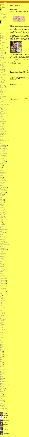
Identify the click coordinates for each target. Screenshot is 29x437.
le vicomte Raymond (2, 246)
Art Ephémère (1, 49)
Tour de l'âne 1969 (1, 357)
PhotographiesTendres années (2, 301)
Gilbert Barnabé (1, 139)
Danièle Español (1, 93)
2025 (1, 8)
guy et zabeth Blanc (1, 142)
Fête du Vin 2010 (1, 126)
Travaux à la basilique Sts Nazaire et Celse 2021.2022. (4, 385)
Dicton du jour (1, 101)
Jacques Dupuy (1, 175)
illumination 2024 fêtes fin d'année (3, 172)
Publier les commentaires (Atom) (15, 99)
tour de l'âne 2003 (1, 362)
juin (1, 13)
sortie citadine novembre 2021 (2, 337)
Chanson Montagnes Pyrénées (2, 74)
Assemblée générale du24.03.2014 (3, 55)
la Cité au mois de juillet (2, 194)
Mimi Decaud (1, 276)
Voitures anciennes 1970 (2, 406)
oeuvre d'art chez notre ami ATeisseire (3, 291)
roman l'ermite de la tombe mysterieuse (3, 331)
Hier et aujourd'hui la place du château (3, 148)
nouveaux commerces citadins (2, 288)
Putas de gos (1, 318)
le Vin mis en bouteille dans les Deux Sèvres (3, 249)
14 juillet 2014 (1, 37)
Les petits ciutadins (1, 258)
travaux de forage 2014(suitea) (2, 388)
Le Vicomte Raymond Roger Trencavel (3, 247)
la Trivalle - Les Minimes (2, 216)
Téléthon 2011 (1, 343)
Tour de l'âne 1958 (1, 353)
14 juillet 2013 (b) (1, 36)
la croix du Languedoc (2, 196)
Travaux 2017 (1, 377)
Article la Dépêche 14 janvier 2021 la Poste (3, 51)
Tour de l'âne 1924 (1, 349)
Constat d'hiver (1, 88)
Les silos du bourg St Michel (2, 259)
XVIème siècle (1, 409)
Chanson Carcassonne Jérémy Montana (3, 68)
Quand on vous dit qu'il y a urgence (3, 319)
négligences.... (1, 286)
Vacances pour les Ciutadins (2, 400)
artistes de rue (1, 54)
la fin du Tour (1, 198)
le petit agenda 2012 (2, 230)
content (1, 89)
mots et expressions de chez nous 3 (3, 282)
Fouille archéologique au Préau (5, 423)
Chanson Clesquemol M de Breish (3, 70)
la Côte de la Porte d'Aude (2, 195)
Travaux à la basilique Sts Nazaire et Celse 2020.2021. (4, 384)
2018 (1, 21)
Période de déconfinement (2, 298)
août (1, 12)
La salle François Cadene (2, 209)
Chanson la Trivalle (1, 73)
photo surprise (1, 299)
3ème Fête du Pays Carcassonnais (3, 41)
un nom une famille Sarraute (2, 396)
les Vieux (1, 261)
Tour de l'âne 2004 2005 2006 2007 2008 (3, 363)
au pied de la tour (1, 56)
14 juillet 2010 (1, 35)
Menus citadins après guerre (2, 275)
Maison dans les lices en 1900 (2, 267)
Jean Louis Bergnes (2, 176)
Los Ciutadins (4, 2)
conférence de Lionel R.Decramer (3, 84)
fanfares (1, 118)
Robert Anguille (1, 330)
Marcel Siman (1, 272)
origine (0, 292)
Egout (0, 108)
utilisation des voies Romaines (2, 399)
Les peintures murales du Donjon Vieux (3, 257)
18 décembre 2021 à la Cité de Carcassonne (3, 39)
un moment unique (1, 395)
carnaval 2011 (1, 63)
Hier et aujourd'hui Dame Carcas (2, 144)
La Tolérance (1, 211)
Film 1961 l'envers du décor (2, 129)
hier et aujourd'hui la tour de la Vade (3, 156)
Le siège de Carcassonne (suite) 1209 (15, 5)
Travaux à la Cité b (1, 386)
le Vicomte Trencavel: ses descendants (3, 248)
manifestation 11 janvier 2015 (2, 269)
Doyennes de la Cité (2, 103)
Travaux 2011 (1, 375)
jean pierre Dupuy (1, 177)
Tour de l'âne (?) (1, 347)
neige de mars (1, 287)
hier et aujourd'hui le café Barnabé (3, 157)
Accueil (19, 98)
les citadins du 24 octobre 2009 (2, 253)
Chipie (0, 77)
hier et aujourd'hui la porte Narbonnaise (3, 149)
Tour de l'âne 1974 (1, 359)
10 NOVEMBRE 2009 (2, 34)
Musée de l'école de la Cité (2, 285)
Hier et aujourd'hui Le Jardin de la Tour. (3, 159)
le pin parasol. (1, 231)
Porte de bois (1, 310)
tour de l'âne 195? (1, 351)
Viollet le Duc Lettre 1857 (2, 404)
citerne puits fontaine (2, 79)
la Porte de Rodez (1, 207)
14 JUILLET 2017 (1, 38)
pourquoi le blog (1, 311)
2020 (1, 20)
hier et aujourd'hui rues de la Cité (3, 163)
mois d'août (1, 277)
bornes (0, 60)
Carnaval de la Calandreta (2, 64)
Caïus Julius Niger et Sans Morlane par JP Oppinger (4, 62)
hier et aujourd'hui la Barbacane (2, 146)
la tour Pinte (1, 213)
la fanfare (1, 197)
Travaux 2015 (1, 376)
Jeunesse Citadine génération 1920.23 (3, 180)
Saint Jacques (1, 332)
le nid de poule (1, 228)
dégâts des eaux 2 (1, 97)
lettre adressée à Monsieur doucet (3, 262)
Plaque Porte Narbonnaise (2, 307)
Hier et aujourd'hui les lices (2, 162)
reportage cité (1, 327)
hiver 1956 (1, 167)
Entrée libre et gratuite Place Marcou (3, 16)
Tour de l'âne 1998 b (2, 361)
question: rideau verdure (2, 321)
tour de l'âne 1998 (1, 360)
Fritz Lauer (1, 134)
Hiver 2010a (1, 168)
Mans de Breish (1, 271)
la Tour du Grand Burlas (2, 212)
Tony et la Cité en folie (2, 345)
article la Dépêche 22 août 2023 (2, 52)
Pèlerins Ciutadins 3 (2, 297)
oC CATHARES (1, 289)
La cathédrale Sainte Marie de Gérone (3, 192)
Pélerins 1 (1, 296)
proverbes (1, 317)
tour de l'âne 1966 (1, 356)
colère (0, 81)
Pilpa (0, 304)
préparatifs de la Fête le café (2, 312)
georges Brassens (1, 138)
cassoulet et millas (1, 65)
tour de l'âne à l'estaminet (2, 365)
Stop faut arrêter (1, 340)
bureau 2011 (1, 61)
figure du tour (1, 127)
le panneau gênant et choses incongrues (3, 229)
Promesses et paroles (2, 316)
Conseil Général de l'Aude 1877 (2, 86)
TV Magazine (1, 392)
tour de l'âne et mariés (2, 367)
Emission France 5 (1, 109)
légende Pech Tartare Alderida (2, 250)
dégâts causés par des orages (2, 96)
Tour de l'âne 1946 (1, 350)
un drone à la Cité (1, 394)
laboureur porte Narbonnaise (2, 218)
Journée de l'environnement (2, 182)
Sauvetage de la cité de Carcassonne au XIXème (4, 333)
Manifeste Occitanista (2, 270)
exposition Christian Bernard (2, 115)
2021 (1, 10)
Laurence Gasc (1, 219)
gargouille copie (1, 136)
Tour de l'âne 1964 (1, 355)
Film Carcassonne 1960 (2, 130)
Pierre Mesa (1, 303)
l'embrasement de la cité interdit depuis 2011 (3, 187)
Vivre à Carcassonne (2, 405)
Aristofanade (1, 48)
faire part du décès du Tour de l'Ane (3, 117)
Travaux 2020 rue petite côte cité (2, 381)
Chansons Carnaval (1, 75)
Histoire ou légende (1, 166)
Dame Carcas (1, 92)
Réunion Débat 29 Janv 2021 (2, 329)
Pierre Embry (1, 302)
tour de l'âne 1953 (1, 352)
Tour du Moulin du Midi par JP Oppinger (3, 372)
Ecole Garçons (1, 106)
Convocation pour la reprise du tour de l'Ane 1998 (4, 90)
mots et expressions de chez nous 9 (3, 284)
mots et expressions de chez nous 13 (3, 279)
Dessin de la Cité (1, 99)
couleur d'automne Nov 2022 (2, 91)
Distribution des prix (1, 102)
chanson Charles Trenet (2, 69)
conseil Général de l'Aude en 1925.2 (3, 87)
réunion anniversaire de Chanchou (3, 328)
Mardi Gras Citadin (1, 273)
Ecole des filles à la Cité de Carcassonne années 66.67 (4, 104)
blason (0, 59)
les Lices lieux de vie (2, 256)
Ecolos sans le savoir (2, 107)
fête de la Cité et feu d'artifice (2, 123)
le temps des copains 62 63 (2, 237)
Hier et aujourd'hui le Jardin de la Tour (4, 17)
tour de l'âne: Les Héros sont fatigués (3, 370)
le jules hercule (1, 226)
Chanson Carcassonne (2, 67)
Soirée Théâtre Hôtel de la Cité (2, 336)
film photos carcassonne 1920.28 (3, 131)
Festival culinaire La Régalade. (2, 120)
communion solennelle (2, 82)
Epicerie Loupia (1, 111)
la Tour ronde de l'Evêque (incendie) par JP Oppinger (4, 214)
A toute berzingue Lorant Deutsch (3, 42)
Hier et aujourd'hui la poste (2, 150)
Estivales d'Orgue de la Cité (2, 112)
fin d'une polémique (1, 132)
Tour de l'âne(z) (1, 371)
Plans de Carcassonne (2, 306)
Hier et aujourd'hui (1, 143)
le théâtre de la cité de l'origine (2, 245)
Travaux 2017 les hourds (2, 378)
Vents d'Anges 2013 (2, 402)
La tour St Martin (1, 215)
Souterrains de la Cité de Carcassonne (3, 338)
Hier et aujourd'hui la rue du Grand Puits (3, 152)
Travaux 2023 (1, 382)
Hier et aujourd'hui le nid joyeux (2, 160)
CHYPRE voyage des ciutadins (2, 78)
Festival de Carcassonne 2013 (2, 121)
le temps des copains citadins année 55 (3, 240)
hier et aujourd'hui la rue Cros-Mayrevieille (3, 151)
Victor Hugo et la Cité (2, 403)
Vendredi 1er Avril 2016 (2, 401)
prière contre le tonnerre (2, 313)
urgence (1, 398)
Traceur (1, 374)
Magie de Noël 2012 (2, 265)
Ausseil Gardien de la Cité (2, 57)
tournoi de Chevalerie (2, 373)
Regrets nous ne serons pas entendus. (3, 323)
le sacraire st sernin (1, 235)
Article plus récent (11, 98)
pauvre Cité (1, 295)
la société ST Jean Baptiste (2, 210)
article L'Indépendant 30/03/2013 (2, 50)
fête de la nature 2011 (2, 124)
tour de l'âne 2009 (1, 364)
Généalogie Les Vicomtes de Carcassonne (3, 137)
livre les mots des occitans (2, 263)
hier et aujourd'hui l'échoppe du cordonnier (3, 145)
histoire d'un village (1, 165)
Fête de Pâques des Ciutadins (2, 125)
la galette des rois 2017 (2, 200)
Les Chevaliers (1, 252)
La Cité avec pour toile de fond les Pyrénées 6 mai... (5, 18)
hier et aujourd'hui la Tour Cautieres (3, 155)
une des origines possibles (2, 397)
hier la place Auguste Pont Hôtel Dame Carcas (4, 164)
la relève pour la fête (2, 208)
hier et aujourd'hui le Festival (2, 158)
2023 (1, 9)
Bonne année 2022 (4, 421)
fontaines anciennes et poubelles (3, 133)
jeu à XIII (1, 179)
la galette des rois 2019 (2, 201)
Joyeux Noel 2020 (1, 184)
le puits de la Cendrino (2, 234)
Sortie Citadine (4, 428)
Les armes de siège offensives (5, 416)
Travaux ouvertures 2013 (2, 390)
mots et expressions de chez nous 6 (3, 283)
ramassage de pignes (2, 322)
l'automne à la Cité (1, 186)
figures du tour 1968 (2, 128)
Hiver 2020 (1, 169)
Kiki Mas (1, 185)
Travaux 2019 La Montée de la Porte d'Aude (3, 380)
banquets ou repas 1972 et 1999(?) (3, 58)
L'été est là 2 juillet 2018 (2, 189)
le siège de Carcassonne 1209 (13, 79)
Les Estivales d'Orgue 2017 (2, 254)
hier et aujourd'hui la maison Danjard (3, 147)
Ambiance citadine (1, 45)
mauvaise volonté (1, 274)
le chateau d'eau (1, 223)
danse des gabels (1, 94)
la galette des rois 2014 (2, 199)
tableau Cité (1, 342)
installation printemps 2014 (2, 174)
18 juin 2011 (1, 40)
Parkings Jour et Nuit (2, 294)
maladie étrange (1, 268)
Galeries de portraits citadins (2, 135)
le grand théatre (1, 225)
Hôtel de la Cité (1, 170)
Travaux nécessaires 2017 (2, 389)
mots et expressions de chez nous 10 (3, 278)
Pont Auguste (1, 308)
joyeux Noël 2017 (1, 183)
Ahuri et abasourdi (1, 44)
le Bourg (19, 13)
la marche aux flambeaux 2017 (2, 203)
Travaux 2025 (1, 383)
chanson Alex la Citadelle (2, 66)
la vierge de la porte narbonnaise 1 (3, 217)
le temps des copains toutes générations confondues (4, 244)
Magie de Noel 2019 (2, 266)
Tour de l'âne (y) (1, 348)
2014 (1, 23)
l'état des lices (1, 188)
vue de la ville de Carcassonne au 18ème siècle (4, 408)
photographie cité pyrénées (2, 300)
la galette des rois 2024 (2, 202)
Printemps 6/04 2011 (2, 314)
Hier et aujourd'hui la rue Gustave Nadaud (3, 153)
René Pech (1, 325)
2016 (1, 22)
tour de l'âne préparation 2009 (2, 369)
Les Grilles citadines (2, 255)
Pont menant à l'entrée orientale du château (3, 309)
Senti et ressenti (1, 334)
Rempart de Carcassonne (2, 324)
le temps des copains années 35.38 (3, 239)
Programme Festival (2, 315)
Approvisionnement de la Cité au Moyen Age (3, 47)
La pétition (1, 205)
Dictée (0, 100)
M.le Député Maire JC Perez (2, 264)
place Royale (1, 305)
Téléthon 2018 (1, 344)
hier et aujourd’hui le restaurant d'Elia (3, 161)
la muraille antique (1, 204)
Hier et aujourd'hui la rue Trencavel (3, 154)
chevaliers (1, 76)
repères (1, 326)
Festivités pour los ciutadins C (2, 122)
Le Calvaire (1, 222)
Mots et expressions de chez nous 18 (3, 281)
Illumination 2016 (1, 171)
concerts (1, 83)
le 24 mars (1, 220)
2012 (1, 24)
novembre (2, 11)
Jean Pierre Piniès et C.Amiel (2, 178)
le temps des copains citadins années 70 (3, 242)
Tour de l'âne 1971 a (2, 358)
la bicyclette (1, 191)
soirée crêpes (1, 335)
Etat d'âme (1, 114)
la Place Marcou (1, 206)
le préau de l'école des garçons (2, 232)
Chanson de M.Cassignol (2, 71)
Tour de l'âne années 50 (2, 366)
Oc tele (1, 290)
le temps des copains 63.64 (2, 238)
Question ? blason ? (2, 320)
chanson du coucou (1, 72)
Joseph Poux (1, 181)
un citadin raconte (1, 393)
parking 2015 (1, 293)
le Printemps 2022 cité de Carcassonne (3, 233)
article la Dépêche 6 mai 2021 (2, 53)
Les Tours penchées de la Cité (2, 260)
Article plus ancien (27, 98)
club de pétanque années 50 (2, 80)
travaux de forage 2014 (2, 387)
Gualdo (1, 141)
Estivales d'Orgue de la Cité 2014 (3, 113)
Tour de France (1, 346)
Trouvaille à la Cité (1, 391)
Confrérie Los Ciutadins (2, 85)
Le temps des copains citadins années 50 (3, 241)
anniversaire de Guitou (2, 46)
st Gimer (1, 339)
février (1, 19)
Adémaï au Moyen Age (2, 43)
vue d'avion (1, 407)
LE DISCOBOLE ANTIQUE (2, 224)
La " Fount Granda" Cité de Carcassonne (3, 190)
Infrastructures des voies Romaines (3, 173)
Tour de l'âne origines (2, 368)
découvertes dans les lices (2, 95)
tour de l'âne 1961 (1, 354)
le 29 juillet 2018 (1, 221)
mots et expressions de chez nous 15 (3, 280)
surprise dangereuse (2, 341)
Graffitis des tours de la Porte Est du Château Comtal (4, 140)
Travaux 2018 (1, 379)
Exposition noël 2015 (2, 116)
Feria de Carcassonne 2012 (2, 119)
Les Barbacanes (1, 251)
